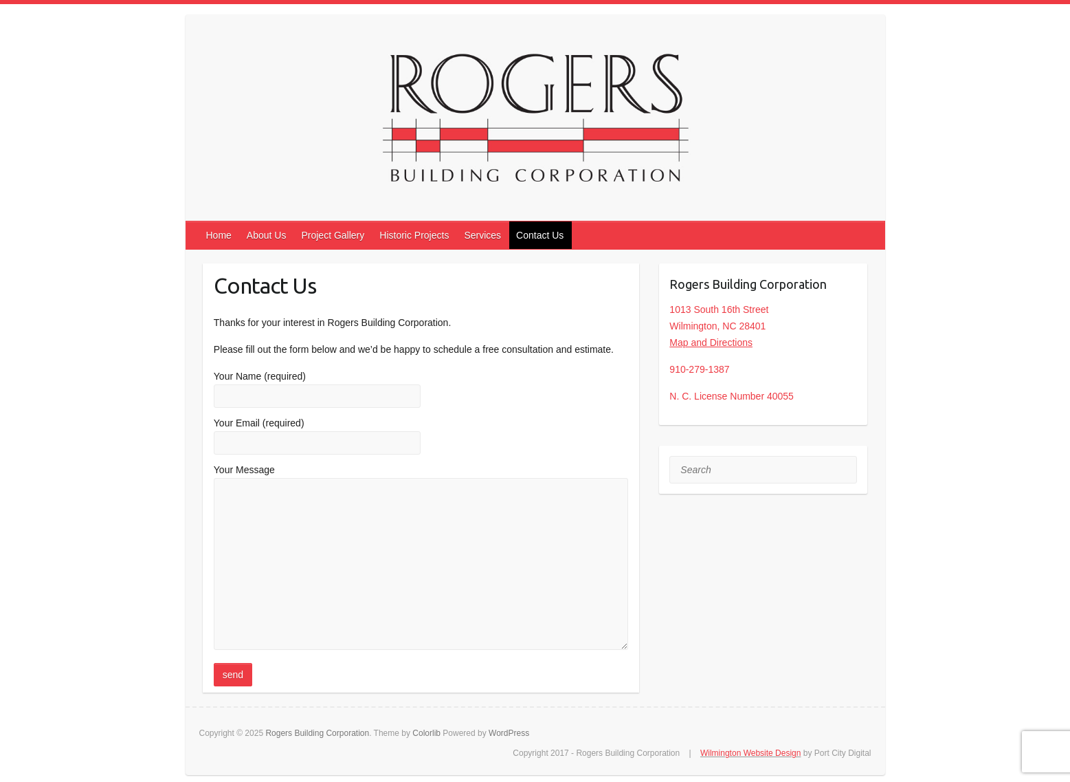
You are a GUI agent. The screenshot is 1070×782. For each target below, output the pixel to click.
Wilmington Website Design (750, 753)
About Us (267, 235)
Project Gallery (332, 235)
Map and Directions (711, 342)
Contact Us (540, 235)
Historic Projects (414, 235)
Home (219, 235)
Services (482, 235)
